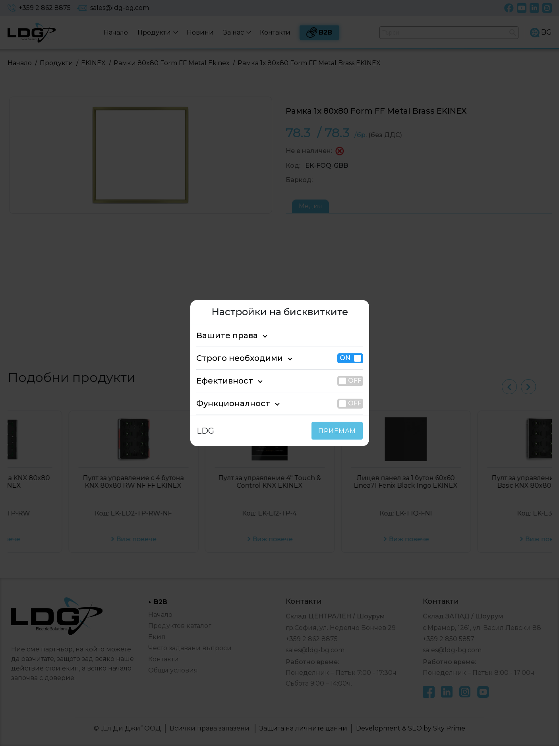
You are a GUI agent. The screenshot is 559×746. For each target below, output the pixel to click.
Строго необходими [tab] (232, 358)
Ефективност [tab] (220, 380)
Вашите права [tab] (222, 335)
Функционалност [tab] (226, 403)
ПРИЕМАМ (339, 431)
